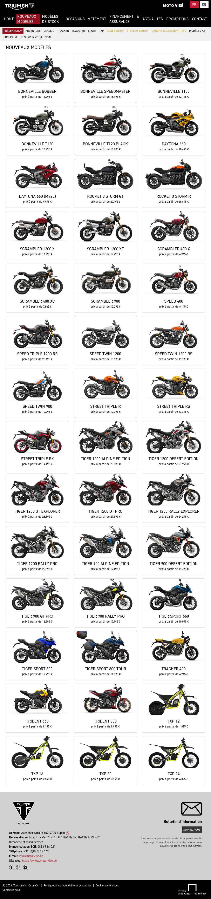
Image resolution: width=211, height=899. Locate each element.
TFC (184, 31)
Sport (92, 31)
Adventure (33, 31)
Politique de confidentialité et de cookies (67, 885)
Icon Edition (115, 31)
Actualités (153, 18)
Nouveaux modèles (26, 19)
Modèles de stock (50, 19)
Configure (11, 37)
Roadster (78, 31)
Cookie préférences (107, 885)
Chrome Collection (165, 31)
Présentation (13, 31)
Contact (199, 18)
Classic (49, 31)
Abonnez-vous (191, 829)
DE (204, 4)
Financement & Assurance (124, 19)
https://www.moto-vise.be (39, 861)
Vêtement (97, 18)
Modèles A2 (197, 31)
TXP (101, 31)
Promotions (177, 18)
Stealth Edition (138, 31)
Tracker (63, 31)
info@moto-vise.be (31, 856)
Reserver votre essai (36, 37)
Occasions (75, 18)
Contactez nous (11, 890)
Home (9, 18)
